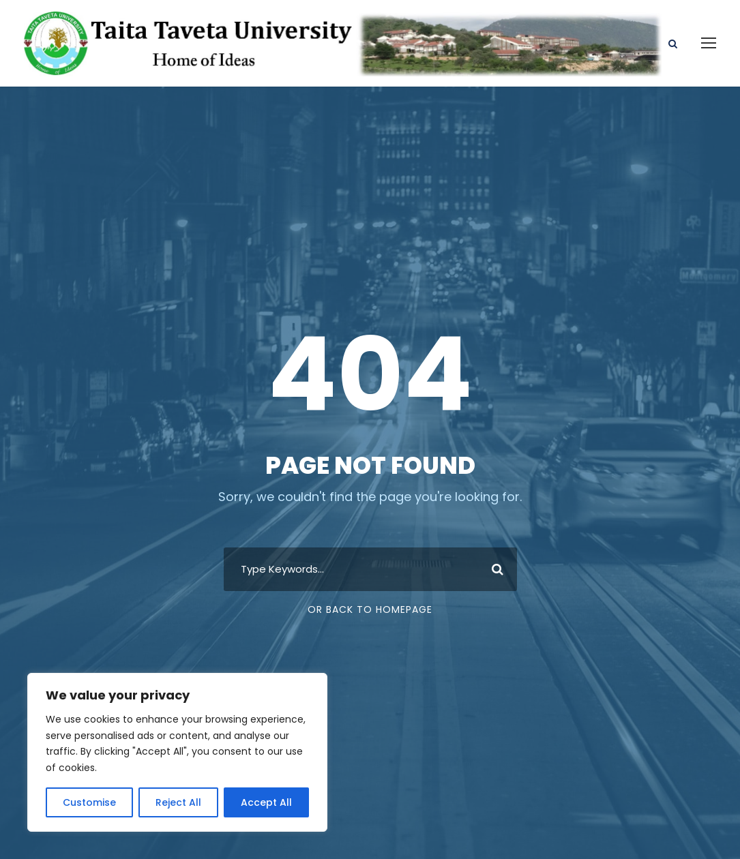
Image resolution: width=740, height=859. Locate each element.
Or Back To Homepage (370, 609)
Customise (89, 802)
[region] (177, 752)
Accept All (266, 802)
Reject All (178, 802)
